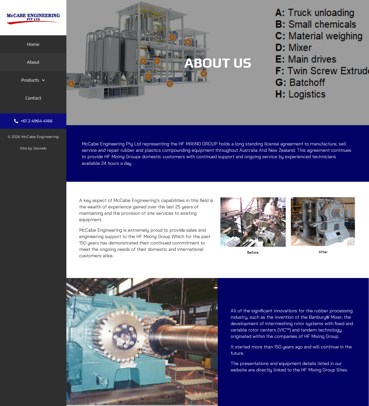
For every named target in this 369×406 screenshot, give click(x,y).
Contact (33, 98)
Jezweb (39, 148)
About (33, 62)
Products (33, 80)
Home (33, 44)
